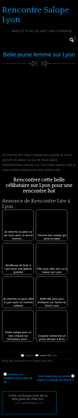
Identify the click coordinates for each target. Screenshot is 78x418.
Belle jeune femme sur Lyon (39, 54)
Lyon (54, 355)
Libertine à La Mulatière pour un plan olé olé (18, 377)
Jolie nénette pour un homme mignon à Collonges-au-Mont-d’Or (55, 377)
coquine (29, 355)
